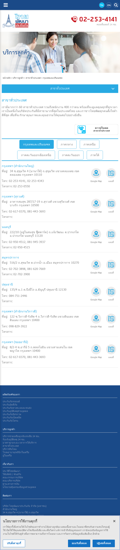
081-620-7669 (36, 269)
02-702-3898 (17, 269)
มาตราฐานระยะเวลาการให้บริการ (19, 442)
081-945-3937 (36, 242)
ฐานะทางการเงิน (11, 483)
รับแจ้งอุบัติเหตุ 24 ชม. (14, 439)
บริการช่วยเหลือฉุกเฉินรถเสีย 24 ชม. (21, 436)
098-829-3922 (18, 326)
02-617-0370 (17, 211)
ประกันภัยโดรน (10, 420)
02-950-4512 (17, 242)
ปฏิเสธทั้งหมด (104, 544)
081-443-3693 (36, 211)
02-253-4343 (35, 181)
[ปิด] (114, 522)
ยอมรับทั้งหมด (79, 544)
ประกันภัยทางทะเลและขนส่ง (17, 407)
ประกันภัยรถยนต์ (11, 401)
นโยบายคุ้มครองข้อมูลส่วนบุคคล (19, 487)
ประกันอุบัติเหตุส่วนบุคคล (15, 411)
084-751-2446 (18, 296)
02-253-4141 (17, 181)
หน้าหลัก (7, 78)
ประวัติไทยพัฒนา (11, 471)
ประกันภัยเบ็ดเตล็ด (12, 417)
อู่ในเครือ (7, 455)
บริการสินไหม (10, 449)
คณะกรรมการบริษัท (13, 477)
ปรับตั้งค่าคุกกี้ (14, 544)
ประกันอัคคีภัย (10, 404)
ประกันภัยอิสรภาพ (12, 414)
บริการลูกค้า (18, 78)
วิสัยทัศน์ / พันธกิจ (12, 474)
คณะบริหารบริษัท (11, 480)
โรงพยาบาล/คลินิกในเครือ (16, 452)
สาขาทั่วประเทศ (33, 78)
